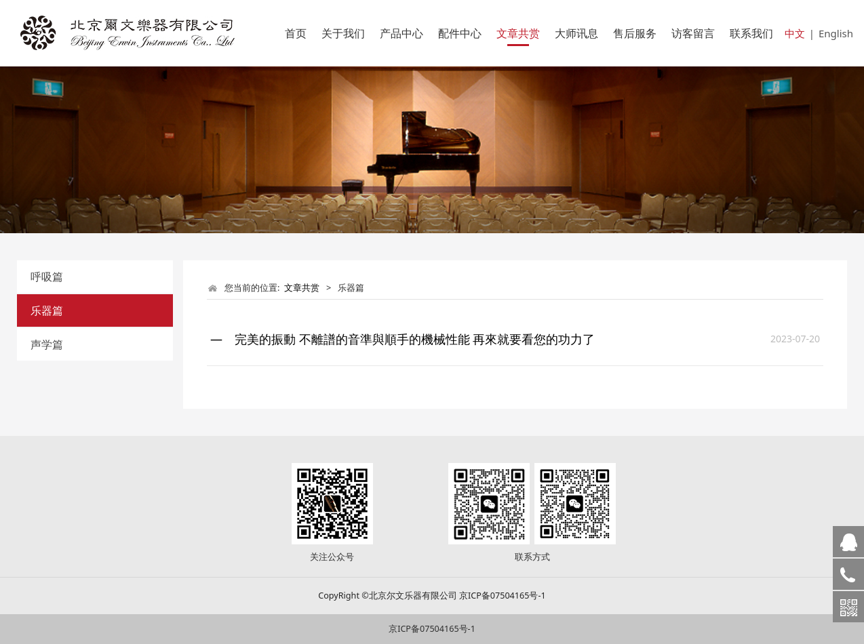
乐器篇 (47, 310)
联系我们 (751, 33)
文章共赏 (518, 33)
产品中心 (401, 33)
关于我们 (343, 33)
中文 (795, 33)
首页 (296, 33)
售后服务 (634, 33)
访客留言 (693, 33)
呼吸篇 (47, 276)
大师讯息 (576, 33)
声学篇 (47, 344)
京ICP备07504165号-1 (432, 629)
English (836, 33)
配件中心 (460, 33)
